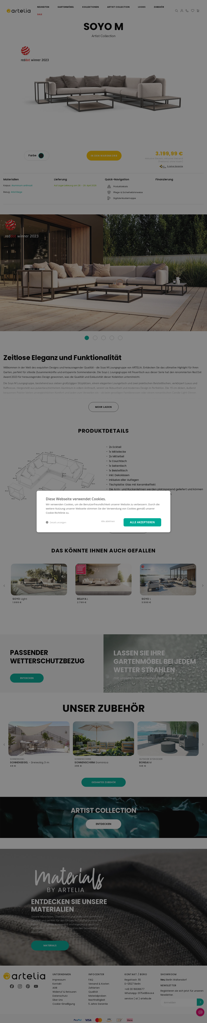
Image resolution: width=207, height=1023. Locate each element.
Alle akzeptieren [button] (141, 522)
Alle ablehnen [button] (105, 521)
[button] (56, 522)
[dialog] (103, 511)
